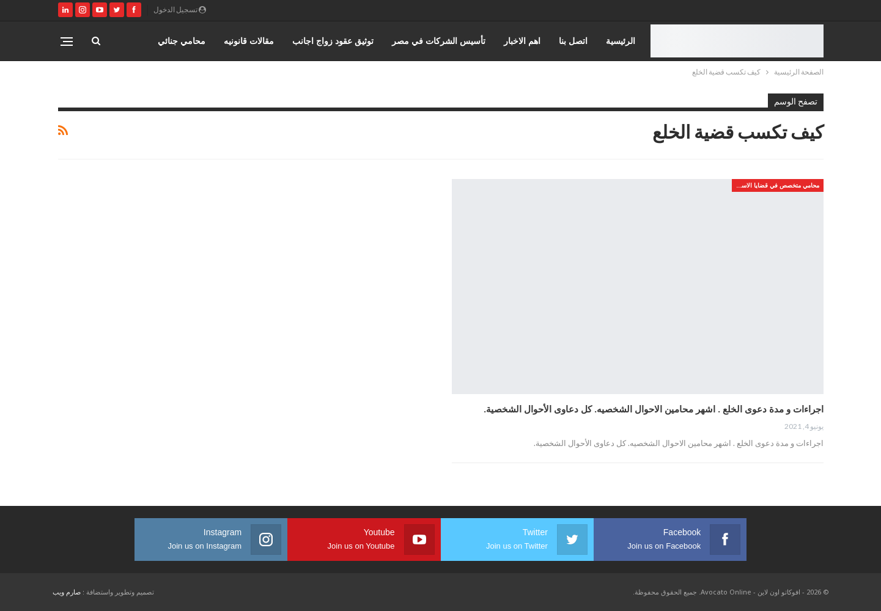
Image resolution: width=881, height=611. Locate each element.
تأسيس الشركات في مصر (438, 40)
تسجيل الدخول (179, 9)
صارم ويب (67, 591)
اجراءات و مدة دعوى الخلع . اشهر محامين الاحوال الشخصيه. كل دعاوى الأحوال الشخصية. (654, 409)
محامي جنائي (181, 40)
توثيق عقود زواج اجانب (333, 40)
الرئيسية (620, 40)
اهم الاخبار (522, 40)
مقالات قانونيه (249, 40)
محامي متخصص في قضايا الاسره (777, 185)
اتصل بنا (573, 40)
